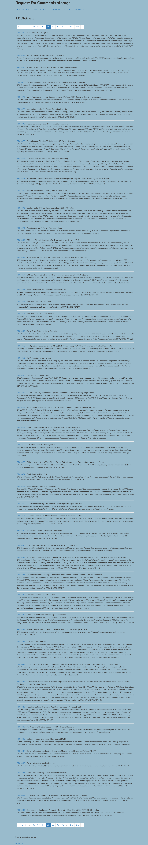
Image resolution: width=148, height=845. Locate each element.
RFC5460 (21, 375)
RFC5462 (21, 346)
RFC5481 (21, 55)
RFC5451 (21, 516)
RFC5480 (21, 67)
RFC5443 (21, 641)
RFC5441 (21, 681)
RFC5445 (21, 615)
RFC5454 (21, 474)
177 (71, 26)
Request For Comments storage (42, 2)
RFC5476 (21, 124)
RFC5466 (21, 289)
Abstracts (80, 9)
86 (38, 26)
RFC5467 (21, 275)
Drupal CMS (19, 844)
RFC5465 (21, 301)
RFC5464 (21, 314)
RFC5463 (21, 331)
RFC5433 (21, 810)
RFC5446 (21, 595)
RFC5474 (21, 158)
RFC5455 (21, 462)
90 (58, 26)
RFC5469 (21, 240)
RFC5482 (21, 33)
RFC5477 (21, 109)
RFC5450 (21, 530)
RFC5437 (21, 751)
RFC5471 (21, 208)
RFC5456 (21, 445)
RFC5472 (21, 190)
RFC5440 (21, 707)
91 (63, 26)
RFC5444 (21, 629)
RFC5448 (21, 557)
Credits (68, 9)
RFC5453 (21, 486)
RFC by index (24, 9)
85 (34, 26)
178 (77, 26)
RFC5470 (21, 228)
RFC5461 (21, 358)
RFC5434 (21, 795)
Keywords (56, 9)
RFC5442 (21, 664)
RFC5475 (21, 141)
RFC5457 (21, 427)
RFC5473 (21, 178)
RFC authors (40, 9)
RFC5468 (21, 257)
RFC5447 (21, 575)
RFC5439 (21, 727)
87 (43, 26)
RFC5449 (21, 545)
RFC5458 (21, 407)
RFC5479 (21, 82)
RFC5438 (21, 739)
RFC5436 (21, 763)
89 (53, 26)
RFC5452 (21, 504)
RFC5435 (21, 772)
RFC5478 (21, 97)
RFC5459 (21, 392)
